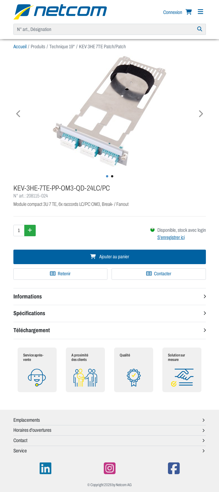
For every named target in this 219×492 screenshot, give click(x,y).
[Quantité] (19, 230)
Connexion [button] (173, 12)
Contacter (158, 273)
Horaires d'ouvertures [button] (32, 430)
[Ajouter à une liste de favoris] (60, 273)
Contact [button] (20, 440)
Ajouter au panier (109, 256)
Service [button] (20, 451)
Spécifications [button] (29, 313)
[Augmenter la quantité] (30, 230)
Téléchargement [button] (31, 330)
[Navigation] (200, 12)
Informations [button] (27, 296)
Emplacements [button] (26, 420)
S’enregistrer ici (171, 237)
